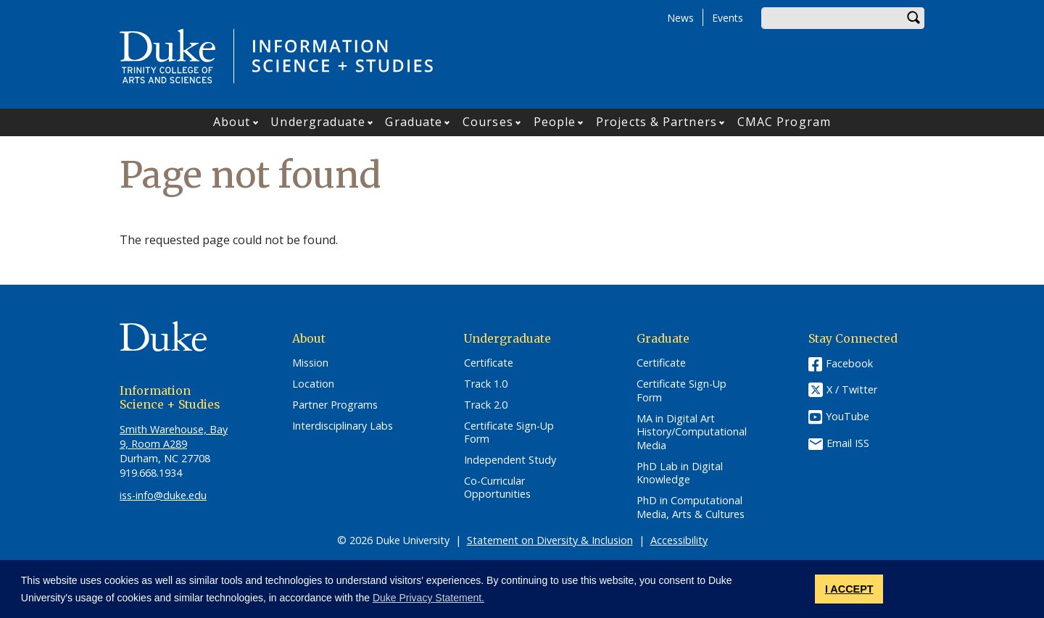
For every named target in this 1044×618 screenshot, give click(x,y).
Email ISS (847, 443)
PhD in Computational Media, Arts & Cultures (691, 507)
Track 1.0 (486, 384)
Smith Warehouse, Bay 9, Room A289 (174, 436)
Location (313, 384)
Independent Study (510, 460)
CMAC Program (784, 122)
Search (913, 18)
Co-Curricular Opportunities (497, 488)
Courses (488, 122)
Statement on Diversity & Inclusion (550, 540)
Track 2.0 (486, 405)
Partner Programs (335, 405)
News (680, 18)
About (232, 122)
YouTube (847, 416)
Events (727, 18)
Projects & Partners (656, 122)
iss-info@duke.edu (163, 495)
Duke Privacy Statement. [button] (428, 598)
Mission (310, 362)
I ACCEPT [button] (849, 589)
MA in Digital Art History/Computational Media (692, 432)
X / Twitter (851, 390)
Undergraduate (317, 122)
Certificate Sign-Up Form (509, 432)
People (555, 122)
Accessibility (679, 540)
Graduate (413, 122)
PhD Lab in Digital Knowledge (680, 473)
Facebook (849, 363)
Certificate (488, 362)
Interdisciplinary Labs (342, 426)
